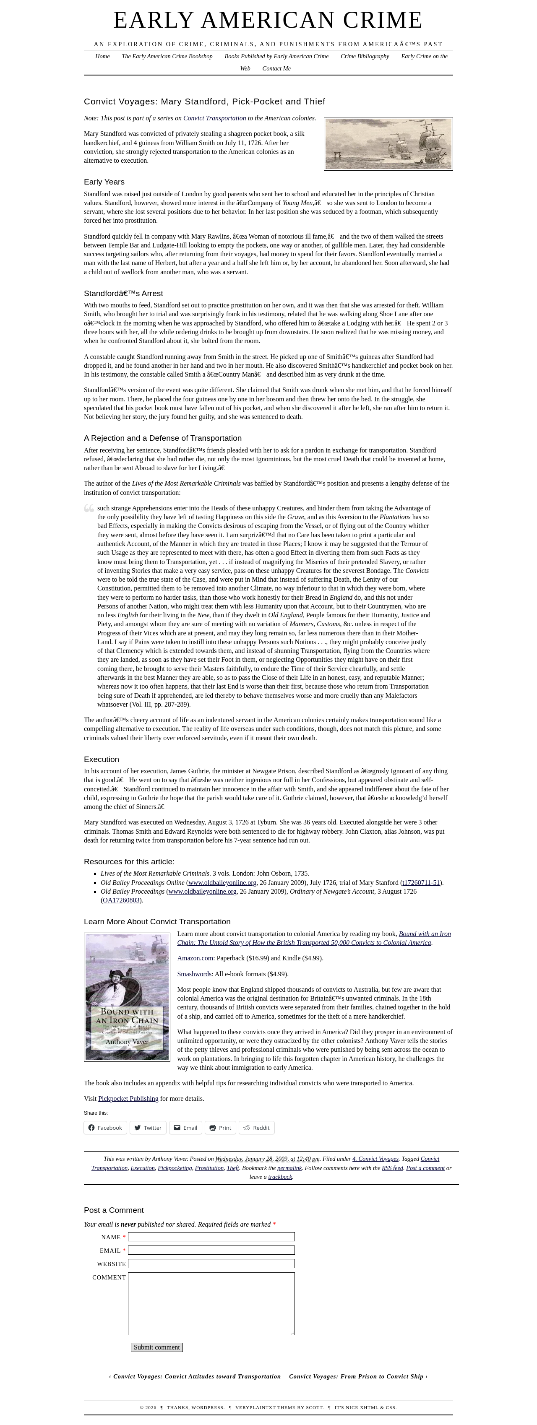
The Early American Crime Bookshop (167, 56)
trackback (280, 1176)
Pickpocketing (175, 1168)
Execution (142, 1168)
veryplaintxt (255, 1407)
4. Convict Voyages (375, 1158)
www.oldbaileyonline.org (222, 882)
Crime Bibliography (365, 56)
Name (111, 1237)
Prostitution (209, 1168)
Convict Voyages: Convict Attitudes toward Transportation (197, 1376)
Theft (233, 1168)
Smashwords (194, 974)
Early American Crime (268, 20)
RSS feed (392, 1168)
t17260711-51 (421, 882)
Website (111, 1264)
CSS (391, 1407)
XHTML (369, 1407)
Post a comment (425, 1168)
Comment (109, 1277)
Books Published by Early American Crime (276, 56)
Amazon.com (195, 958)
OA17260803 (121, 900)
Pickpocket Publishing (128, 1098)
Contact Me (277, 68)
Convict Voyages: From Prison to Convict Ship (356, 1376)
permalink (289, 1168)
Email (110, 1250)
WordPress (208, 1407)
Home (102, 56)
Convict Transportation (214, 118)
